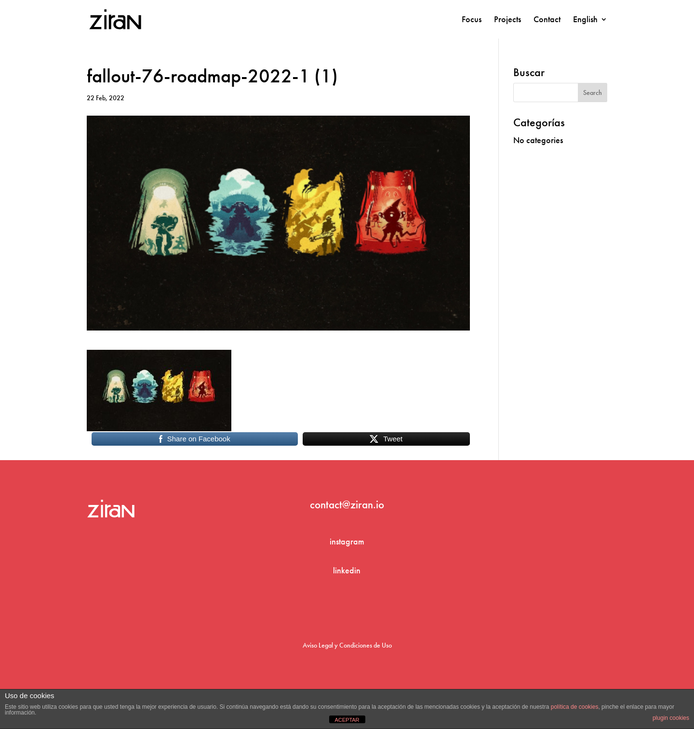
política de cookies (575, 706)
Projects (507, 20)
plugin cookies (671, 718)
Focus (471, 20)
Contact (547, 20)
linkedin (346, 570)
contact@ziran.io (347, 504)
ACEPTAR (346, 720)
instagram (347, 541)
